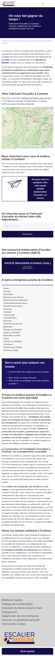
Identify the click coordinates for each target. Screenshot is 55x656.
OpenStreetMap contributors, (38, 147)
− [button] (5, 113)
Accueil (4, 41)
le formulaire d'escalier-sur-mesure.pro (20, 550)
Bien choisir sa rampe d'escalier (22, 378)
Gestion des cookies (14, 623)
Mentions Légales (12, 600)
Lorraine (33, 41)
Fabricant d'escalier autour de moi (36, 98)
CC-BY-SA (50, 147)
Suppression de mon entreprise (20, 615)
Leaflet (20, 147)
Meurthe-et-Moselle (44, 41)
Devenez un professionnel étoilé (21, 619)
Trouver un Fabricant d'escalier (18, 41)
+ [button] (5, 110)
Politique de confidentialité (17, 604)
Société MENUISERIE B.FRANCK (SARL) (27, 263)
